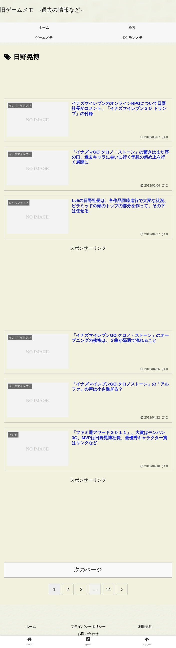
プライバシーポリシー (88, 627)
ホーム (30, 627)
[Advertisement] (88, 77)
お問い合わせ (88, 634)
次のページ (88, 570)
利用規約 (145, 627)
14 (108, 589)
